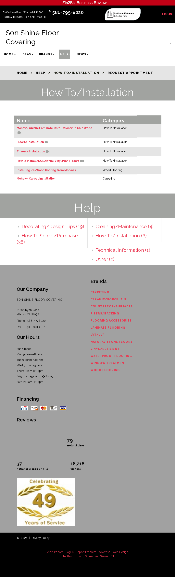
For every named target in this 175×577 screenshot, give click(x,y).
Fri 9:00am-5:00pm (29, 376)
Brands (45, 54)
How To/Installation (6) (121, 236)
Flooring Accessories (111, 320)
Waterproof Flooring (111, 356)
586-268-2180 (36, 327)
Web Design (120, 552)
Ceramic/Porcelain (108, 299)
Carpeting (100, 292)
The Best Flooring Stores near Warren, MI (87, 556)
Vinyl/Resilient (105, 348)
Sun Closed (24, 348)
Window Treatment (108, 363)
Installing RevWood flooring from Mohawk (46, 170)
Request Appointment (130, 73)
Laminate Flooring (108, 327)
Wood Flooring (105, 370)
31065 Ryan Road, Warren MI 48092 (23, 12)
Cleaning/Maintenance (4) (124, 226)
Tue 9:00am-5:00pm (30, 359)
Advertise (104, 552)
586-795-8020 (68, 12)
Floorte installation (30, 142)
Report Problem (86, 552)
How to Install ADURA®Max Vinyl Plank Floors (48, 161)
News (81, 54)
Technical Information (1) (122, 250)
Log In (167, 14)
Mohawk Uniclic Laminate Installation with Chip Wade (54, 128)
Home (9, 54)
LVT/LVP (98, 334)
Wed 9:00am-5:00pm (30, 365)
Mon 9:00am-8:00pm (30, 354)
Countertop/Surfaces (112, 306)
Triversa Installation (31, 151)
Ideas (26, 54)
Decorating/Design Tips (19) (53, 226)
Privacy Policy (40, 537)
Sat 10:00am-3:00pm (30, 381)
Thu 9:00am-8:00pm (30, 370)
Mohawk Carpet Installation (36, 178)
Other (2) (104, 259)
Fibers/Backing (105, 313)
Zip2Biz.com (55, 552)
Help (64, 54)
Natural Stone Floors (112, 341)
